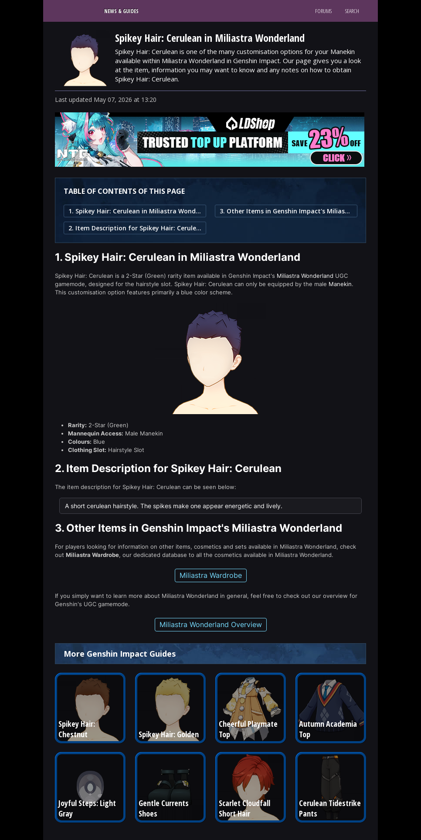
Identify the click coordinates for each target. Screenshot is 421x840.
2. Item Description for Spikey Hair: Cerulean (134, 228)
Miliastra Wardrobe (211, 575)
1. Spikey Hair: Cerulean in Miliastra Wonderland (134, 211)
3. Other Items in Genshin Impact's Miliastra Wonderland (286, 211)
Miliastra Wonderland (305, 275)
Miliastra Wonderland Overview (211, 624)
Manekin (340, 283)
